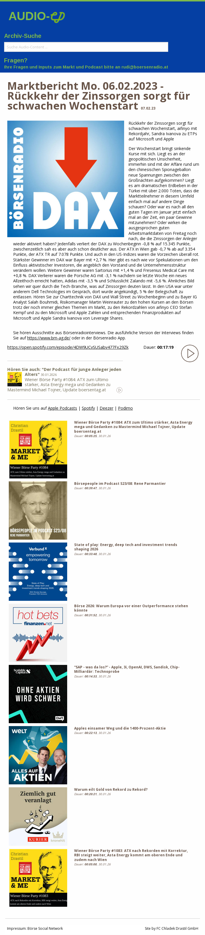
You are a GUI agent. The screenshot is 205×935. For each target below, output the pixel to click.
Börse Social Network (45, 928)
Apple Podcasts (62, 408)
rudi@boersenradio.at (144, 67)
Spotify (88, 408)
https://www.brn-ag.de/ (48, 338)
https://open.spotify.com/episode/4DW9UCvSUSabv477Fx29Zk (67, 347)
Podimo (125, 408)
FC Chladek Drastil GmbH (177, 928)
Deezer (106, 408)
